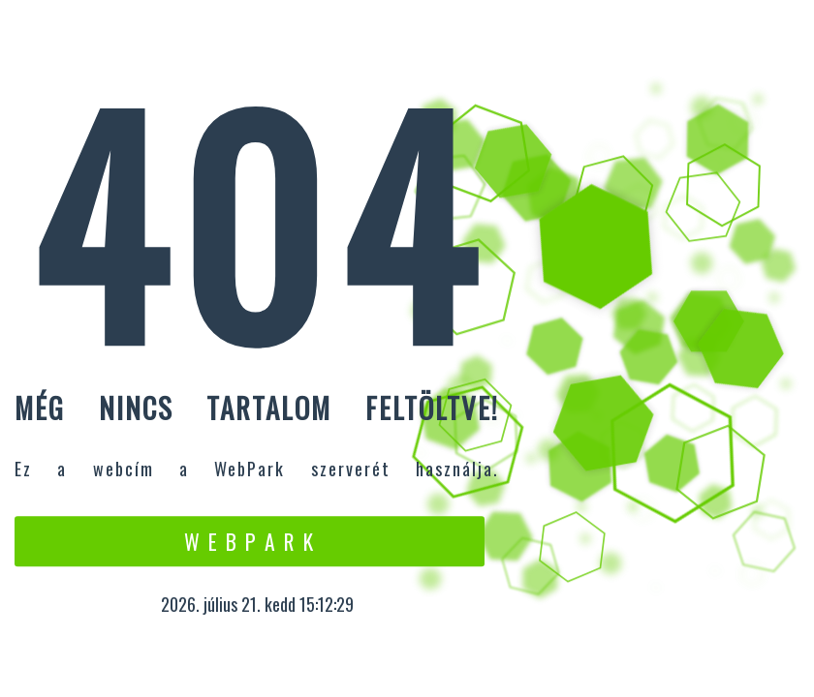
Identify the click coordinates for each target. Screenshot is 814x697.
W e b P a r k (249, 541)
